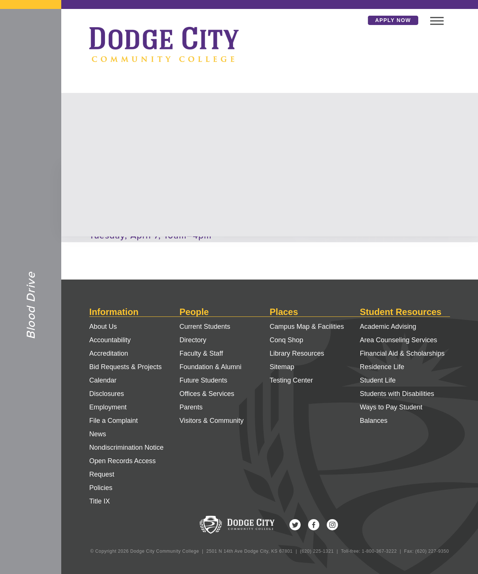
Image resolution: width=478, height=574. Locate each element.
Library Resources (297, 353)
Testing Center (291, 380)
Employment (108, 407)
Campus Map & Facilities (307, 326)
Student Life (378, 380)
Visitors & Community (212, 420)
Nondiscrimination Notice (126, 447)
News (97, 434)
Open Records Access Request (122, 467)
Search (356, 20)
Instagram (332, 524)
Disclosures (106, 393)
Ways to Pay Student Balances (391, 413)
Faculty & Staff (201, 353)
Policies (100, 488)
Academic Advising (388, 326)
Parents (191, 407)
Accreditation (108, 353)
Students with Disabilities (397, 393)
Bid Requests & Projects (125, 367)
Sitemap (282, 367)
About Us (103, 326)
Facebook (313, 524)
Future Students (203, 380)
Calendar (103, 380)
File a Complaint (113, 420)
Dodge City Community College (30, 49)
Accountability (110, 340)
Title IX (99, 501)
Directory (193, 340)
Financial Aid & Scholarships (402, 353)
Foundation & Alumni (211, 367)
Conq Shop (286, 340)
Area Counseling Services (398, 340)
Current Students (205, 326)
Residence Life (382, 367)
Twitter (295, 524)
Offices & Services (207, 393)
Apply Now (393, 20)
